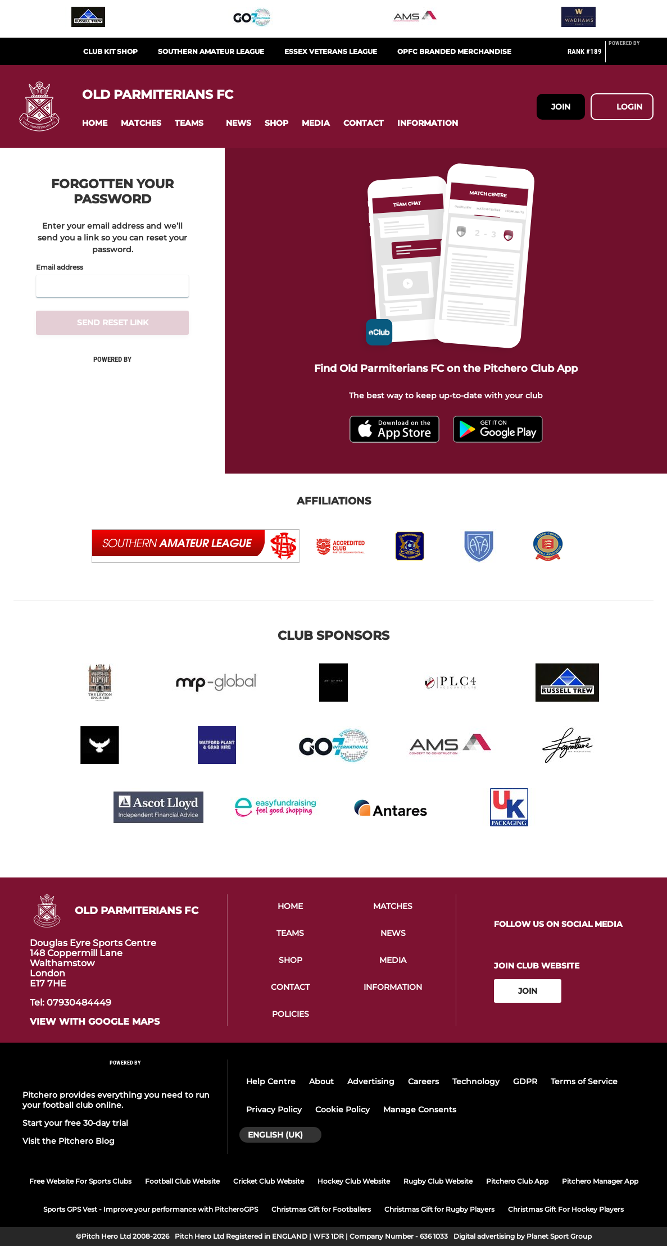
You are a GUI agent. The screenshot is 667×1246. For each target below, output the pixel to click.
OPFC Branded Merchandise (454, 51)
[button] (94, 123)
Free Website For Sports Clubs (80, 1181)
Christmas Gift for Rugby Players (439, 1209)
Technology (476, 1081)
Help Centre (271, 1081)
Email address (59, 267)
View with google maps (95, 1022)
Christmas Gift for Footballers (321, 1209)
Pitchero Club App (517, 1181)
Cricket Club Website (268, 1181)
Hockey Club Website (353, 1181)
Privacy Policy (274, 1109)
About (321, 1081)
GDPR (525, 1081)
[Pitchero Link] (631, 56)
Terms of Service (584, 1081)
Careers (423, 1081)
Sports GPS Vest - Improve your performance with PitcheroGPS (150, 1209)
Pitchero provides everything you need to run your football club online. (116, 1100)
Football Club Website (182, 1181)
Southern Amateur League (211, 51)
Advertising (370, 1081)
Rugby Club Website (438, 1181)
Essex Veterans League (330, 51)
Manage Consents (419, 1109)
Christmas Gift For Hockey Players (566, 1209)
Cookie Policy (342, 1109)
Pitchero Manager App (600, 1181)
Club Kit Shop (110, 51)
